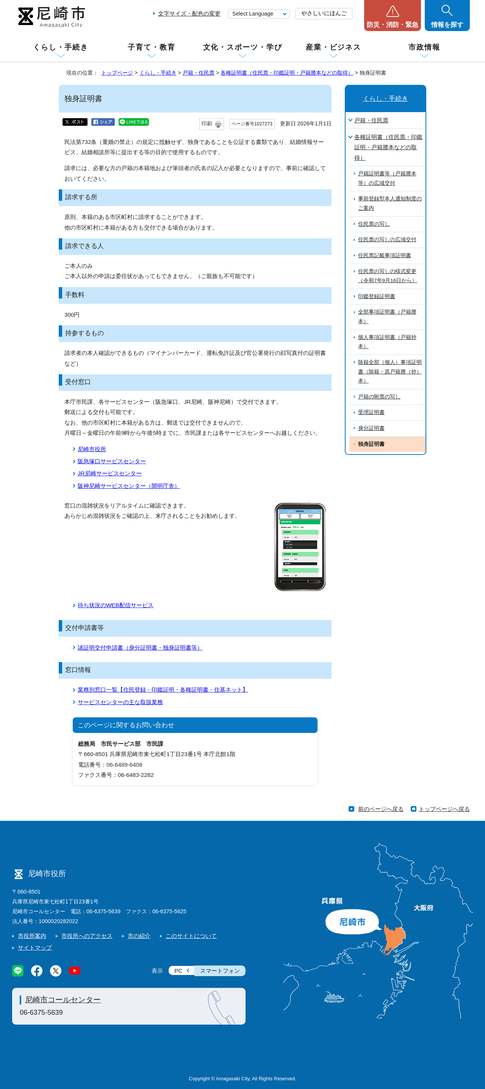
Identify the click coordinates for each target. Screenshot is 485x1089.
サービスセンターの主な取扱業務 (120, 702)
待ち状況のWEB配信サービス (115, 605)
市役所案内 (32, 936)
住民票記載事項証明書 (384, 255)
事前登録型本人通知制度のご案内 (390, 203)
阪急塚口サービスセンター (112, 461)
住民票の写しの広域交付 (387, 239)
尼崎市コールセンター (63, 999)
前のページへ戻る (381, 809)
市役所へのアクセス (87, 936)
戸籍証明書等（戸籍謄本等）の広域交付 (387, 178)
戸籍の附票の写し (379, 397)
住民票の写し (374, 224)
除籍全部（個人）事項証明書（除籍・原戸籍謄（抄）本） (390, 371)
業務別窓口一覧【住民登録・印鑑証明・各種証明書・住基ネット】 (163, 689)
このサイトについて (191, 936)
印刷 (207, 124)
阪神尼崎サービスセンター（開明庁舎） (129, 486)
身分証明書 (371, 428)
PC (178, 970)
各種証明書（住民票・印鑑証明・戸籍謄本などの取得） (287, 73)
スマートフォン (220, 970)
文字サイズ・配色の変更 (189, 13)
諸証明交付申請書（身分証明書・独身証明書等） (140, 647)
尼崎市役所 (92, 449)
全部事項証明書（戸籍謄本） (387, 316)
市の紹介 (139, 936)
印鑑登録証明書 (376, 296)
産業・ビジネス (333, 47)
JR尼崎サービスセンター (110, 473)
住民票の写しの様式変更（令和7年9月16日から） (387, 276)
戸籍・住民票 (198, 73)
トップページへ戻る (444, 809)
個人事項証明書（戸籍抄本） (387, 342)
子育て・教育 (151, 47)
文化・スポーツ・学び (242, 47)
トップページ (117, 73)
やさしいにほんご (324, 13)
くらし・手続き (60, 47)
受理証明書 (371, 412)
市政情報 (424, 47)
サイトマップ (35, 947)
